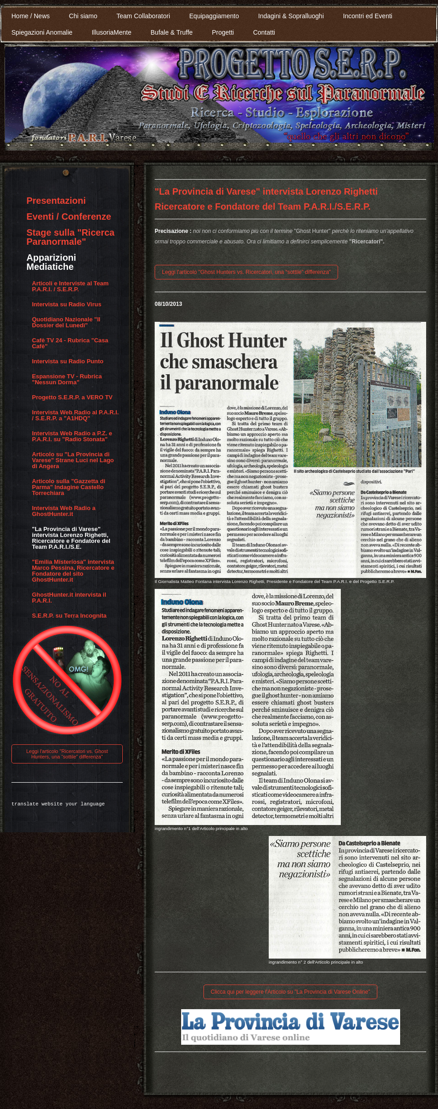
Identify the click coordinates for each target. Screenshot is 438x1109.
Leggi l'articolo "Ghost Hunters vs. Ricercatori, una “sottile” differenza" (246, 272)
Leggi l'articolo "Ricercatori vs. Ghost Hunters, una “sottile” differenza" (67, 753)
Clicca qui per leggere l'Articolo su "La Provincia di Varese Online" (290, 992)
